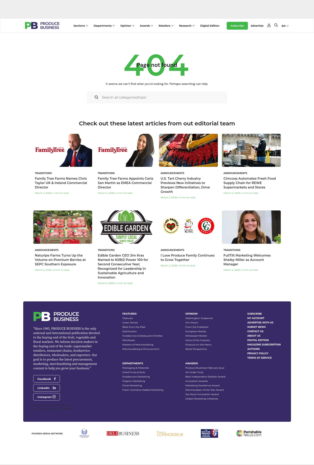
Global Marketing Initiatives (201, 398)
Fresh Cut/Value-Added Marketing (142, 389)
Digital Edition (209, 25)
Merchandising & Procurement (140, 348)
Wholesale (128, 340)
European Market (195, 331)
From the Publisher (197, 326)
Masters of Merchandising (137, 344)
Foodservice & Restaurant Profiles (142, 335)
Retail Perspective (196, 348)
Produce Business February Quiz (204, 367)
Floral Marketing (132, 385)
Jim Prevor (191, 322)
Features (127, 318)
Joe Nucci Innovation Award (202, 394)
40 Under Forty (194, 372)
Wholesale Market (196, 335)
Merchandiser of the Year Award (204, 389)
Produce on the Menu (198, 344)
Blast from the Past (133, 326)
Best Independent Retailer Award (205, 376)
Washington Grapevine (199, 318)
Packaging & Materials (135, 367)
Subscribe (237, 25)
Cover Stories (130, 322)
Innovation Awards (196, 380)
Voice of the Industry (197, 340)
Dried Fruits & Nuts (133, 372)
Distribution (129, 331)
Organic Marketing (133, 380)
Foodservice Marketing (136, 376)
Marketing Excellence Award (202, 385)
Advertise (257, 25)
